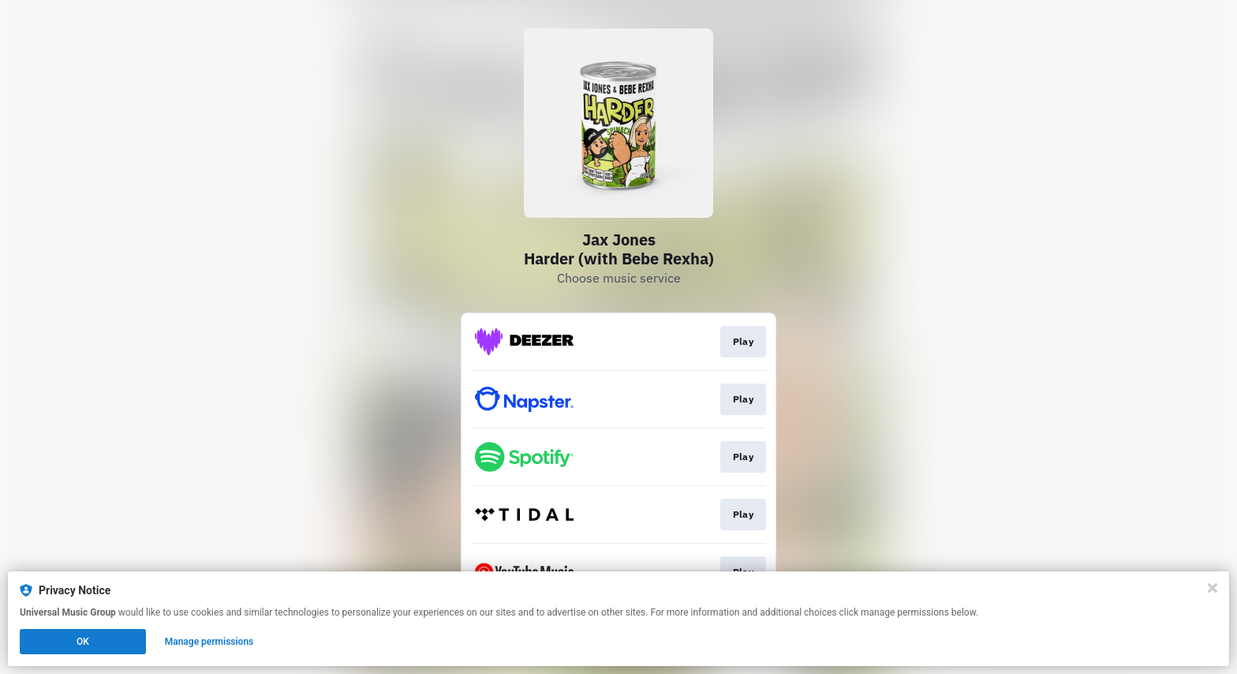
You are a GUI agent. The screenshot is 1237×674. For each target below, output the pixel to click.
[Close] (1212, 588)
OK (83, 641)
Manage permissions (209, 641)
